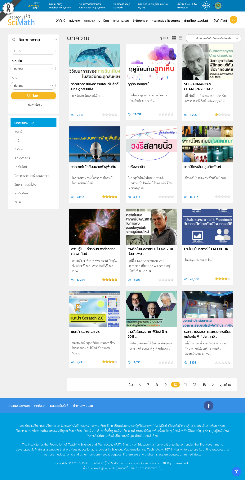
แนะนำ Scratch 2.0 (85, 331)
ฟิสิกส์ (19, 131)
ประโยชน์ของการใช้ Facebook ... (207, 248)
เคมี (17, 140)
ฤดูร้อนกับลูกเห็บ (140, 84)
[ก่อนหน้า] (140, 385)
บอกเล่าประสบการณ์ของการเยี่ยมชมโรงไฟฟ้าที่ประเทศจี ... (207, 334)
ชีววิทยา (19, 149)
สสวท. (207, 5)
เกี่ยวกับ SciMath (19, 405)
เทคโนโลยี (21, 167)
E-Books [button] (139, 20)
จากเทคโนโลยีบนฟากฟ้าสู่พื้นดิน (93, 166)
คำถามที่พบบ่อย (83, 405)
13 (204, 384)
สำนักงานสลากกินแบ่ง (219, 5)
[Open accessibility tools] (236, 471)
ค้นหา (33, 95)
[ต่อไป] (213, 385)
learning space (35, 5)
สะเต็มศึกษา (22, 193)
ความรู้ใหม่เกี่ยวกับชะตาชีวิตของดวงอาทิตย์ (93, 251)
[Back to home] (21, 19)
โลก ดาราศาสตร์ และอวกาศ (32, 175)
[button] (233, 20)
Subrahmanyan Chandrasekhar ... (199, 86)
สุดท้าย (225, 384)
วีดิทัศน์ (60, 20)
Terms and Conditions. (134, 462)
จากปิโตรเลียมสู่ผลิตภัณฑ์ (202, 166)
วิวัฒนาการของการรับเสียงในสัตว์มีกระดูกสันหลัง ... (94, 86)
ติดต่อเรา (40, 405)
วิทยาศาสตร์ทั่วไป (25, 184)
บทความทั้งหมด (24, 122)
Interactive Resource (165, 20)
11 (185, 384)
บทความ (89, 20)
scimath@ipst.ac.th (103, 467)
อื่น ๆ (18, 202)
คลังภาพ (74, 20)
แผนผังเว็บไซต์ (59, 405)
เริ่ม (130, 384)
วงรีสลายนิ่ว (136, 166)
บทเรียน (103, 20)
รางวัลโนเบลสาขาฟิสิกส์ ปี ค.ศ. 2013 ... (149, 334)
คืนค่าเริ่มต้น (33, 104)
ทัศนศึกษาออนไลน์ (196, 20)
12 (194, 384)
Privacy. (155, 462)
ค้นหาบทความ (29, 40)
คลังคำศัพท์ (219, 20)
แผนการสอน (121, 20)
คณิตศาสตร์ (22, 158)
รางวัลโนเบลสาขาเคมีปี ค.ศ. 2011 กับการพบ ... (150, 251)
